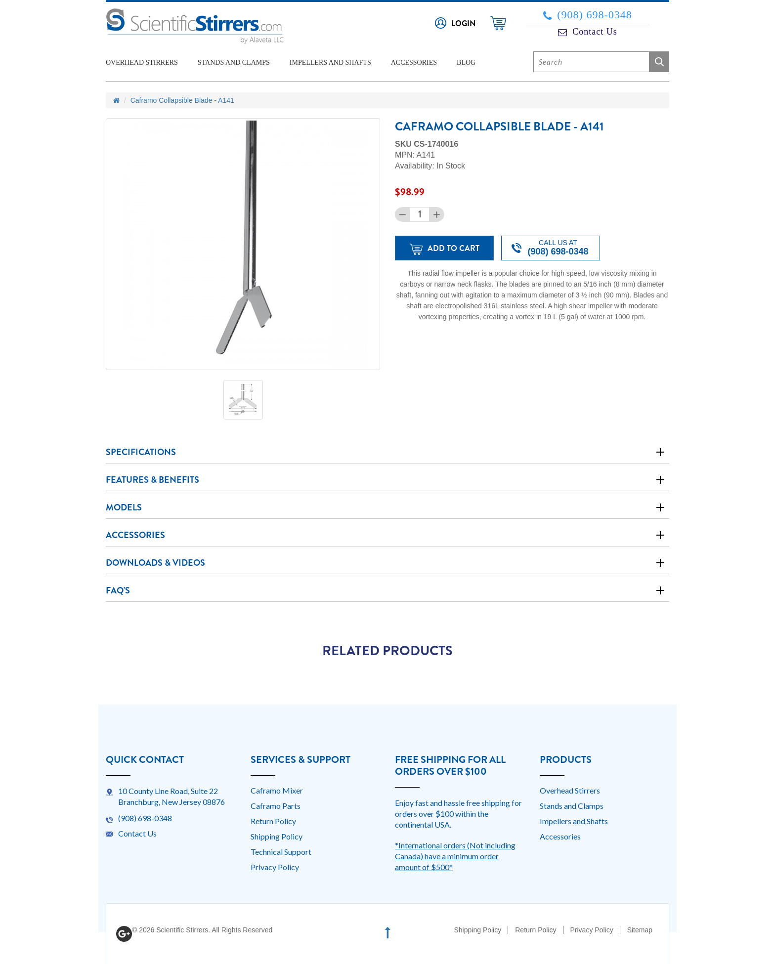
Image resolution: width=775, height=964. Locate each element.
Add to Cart (444, 249)
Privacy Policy (275, 867)
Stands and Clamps (234, 62)
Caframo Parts (276, 805)
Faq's (118, 590)
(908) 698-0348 (587, 14)
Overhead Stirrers (142, 62)
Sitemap (639, 930)
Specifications (141, 452)
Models (124, 507)
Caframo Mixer (277, 790)
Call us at (550, 247)
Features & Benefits (152, 479)
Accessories (414, 62)
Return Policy (273, 821)
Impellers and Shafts (330, 62)
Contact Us (587, 32)
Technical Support (281, 851)
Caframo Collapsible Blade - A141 (182, 100)
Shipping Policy (276, 836)
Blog (466, 62)
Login (463, 23)
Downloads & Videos (155, 562)
